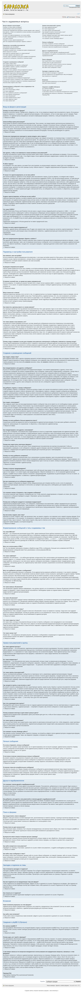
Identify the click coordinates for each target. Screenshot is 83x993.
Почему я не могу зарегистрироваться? (13, 40)
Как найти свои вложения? (49, 83)
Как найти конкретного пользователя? (52, 65)
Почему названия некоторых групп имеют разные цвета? (57, 35)
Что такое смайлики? (8, 91)
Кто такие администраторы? (49, 27)
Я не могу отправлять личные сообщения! (53, 43)
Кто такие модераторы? (48, 28)
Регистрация (71, 17)
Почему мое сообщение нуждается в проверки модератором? (19, 81)
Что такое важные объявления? (11, 94)
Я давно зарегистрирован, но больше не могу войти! (17, 36)
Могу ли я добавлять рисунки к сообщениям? (15, 92)
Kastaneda (30, 975)
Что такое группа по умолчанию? (51, 36)
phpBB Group (56, 927)
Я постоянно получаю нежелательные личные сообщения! (57, 45)
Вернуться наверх (10, 117)
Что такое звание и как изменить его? (13, 55)
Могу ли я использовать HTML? (11, 89)
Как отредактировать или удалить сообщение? (15, 65)
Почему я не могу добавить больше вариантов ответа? (17, 69)
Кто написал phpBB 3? (48, 88)
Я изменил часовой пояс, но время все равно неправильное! (19, 50)
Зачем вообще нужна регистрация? (12, 28)
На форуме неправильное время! (12, 48)
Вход (78, 17)
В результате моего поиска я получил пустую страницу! (56, 64)
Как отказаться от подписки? (49, 76)
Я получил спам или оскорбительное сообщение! (55, 47)
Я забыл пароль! (7, 33)
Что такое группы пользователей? (51, 30)
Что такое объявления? (9, 96)
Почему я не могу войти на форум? (12, 27)
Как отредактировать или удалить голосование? (16, 71)
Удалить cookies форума (62, 985)
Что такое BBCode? (8, 88)
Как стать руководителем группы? (51, 33)
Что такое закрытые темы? (10, 99)
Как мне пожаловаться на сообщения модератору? (16, 77)
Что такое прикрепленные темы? (11, 97)
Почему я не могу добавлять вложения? (13, 74)
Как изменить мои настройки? (11, 47)
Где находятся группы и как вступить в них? (53, 32)
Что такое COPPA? (8, 38)
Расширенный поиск (74, 7)
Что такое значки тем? (9, 100)
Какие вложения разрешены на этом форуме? (54, 81)
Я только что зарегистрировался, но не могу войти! (16, 35)
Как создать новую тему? (9, 63)
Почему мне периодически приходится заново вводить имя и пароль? (21, 30)
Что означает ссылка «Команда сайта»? (52, 38)
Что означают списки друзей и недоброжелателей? (55, 52)
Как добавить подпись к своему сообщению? (15, 66)
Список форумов (9, 14)
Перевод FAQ (45, 94)
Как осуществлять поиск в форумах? (52, 61)
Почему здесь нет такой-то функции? (52, 90)
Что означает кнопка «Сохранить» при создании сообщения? (19, 79)
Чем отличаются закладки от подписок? (52, 72)
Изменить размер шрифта (78, 14)
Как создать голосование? (10, 68)
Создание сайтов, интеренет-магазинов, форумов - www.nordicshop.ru (41, 990)
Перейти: (42, 981)
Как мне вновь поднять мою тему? (12, 82)
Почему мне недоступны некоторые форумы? (15, 73)
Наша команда (51, 985)
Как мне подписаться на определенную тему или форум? (57, 74)
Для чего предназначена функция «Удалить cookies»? (17, 41)
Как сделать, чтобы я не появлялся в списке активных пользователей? (21, 32)
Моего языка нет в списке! (10, 51)
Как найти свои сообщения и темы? (51, 67)
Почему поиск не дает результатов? (51, 62)
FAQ (65, 17)
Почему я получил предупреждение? (13, 76)
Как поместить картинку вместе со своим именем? (16, 53)
